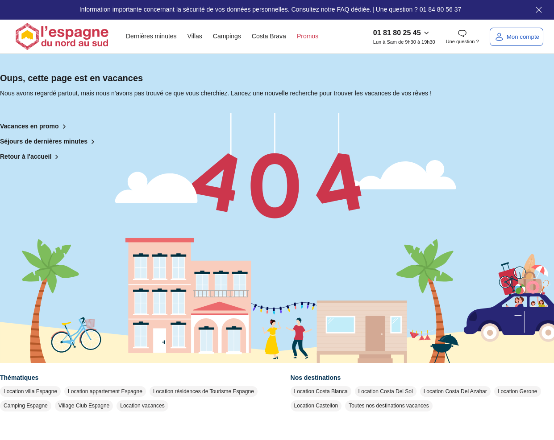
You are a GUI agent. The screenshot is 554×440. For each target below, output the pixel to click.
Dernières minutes (151, 36)
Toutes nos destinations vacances (389, 406)
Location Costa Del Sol (385, 391)
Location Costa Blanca (321, 391)
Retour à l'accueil (31, 157)
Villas (194, 36)
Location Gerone (517, 391)
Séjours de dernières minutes (49, 141)
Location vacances (142, 406)
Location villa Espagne (30, 391)
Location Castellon (316, 406)
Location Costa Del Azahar (455, 391)
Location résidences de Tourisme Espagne (203, 391)
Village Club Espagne (84, 406)
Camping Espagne (26, 406)
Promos (307, 36)
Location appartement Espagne (105, 391)
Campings (227, 36)
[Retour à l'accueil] (62, 36)
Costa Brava (269, 36)
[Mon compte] (516, 37)
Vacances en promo (35, 126)
